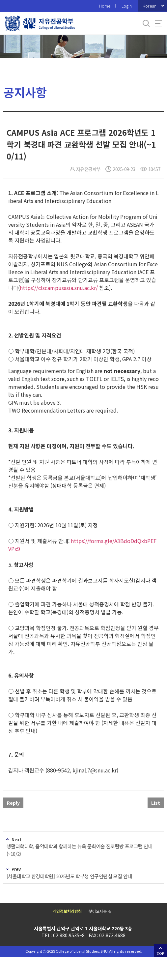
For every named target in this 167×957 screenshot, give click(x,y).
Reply (13, 802)
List (155, 802)
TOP (160, 953)
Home (104, 6)
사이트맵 (158, 23)
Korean (149, 6)
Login (127, 6)
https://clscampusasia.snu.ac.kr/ (59, 288)
